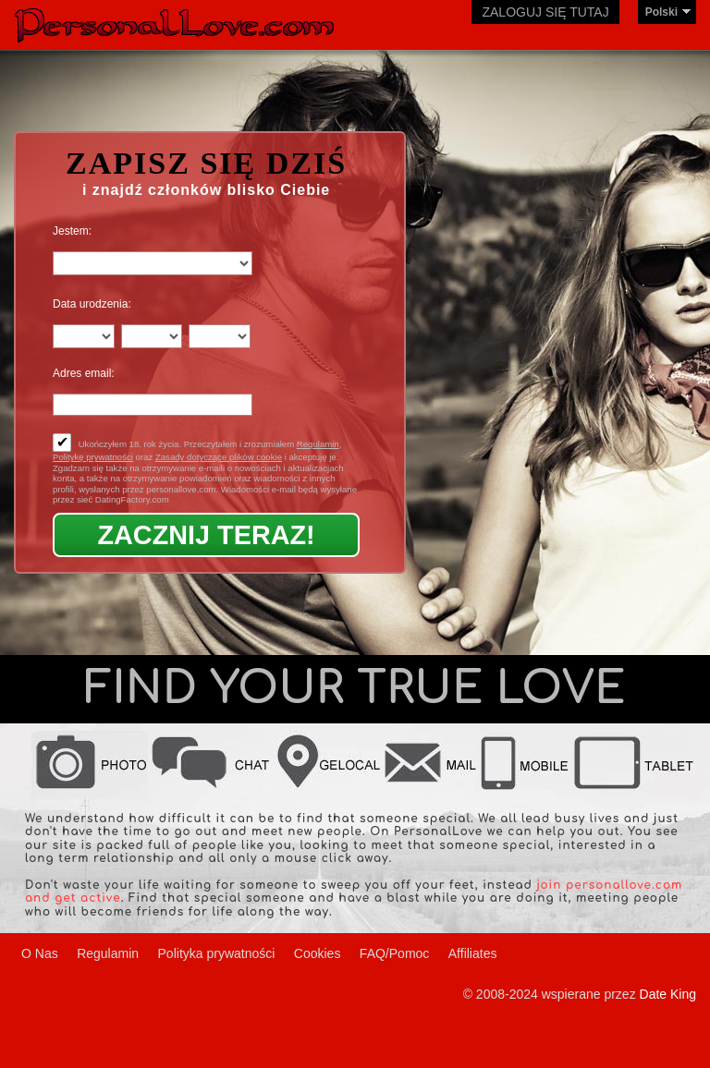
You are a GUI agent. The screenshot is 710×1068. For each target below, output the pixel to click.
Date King (668, 994)
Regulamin (318, 444)
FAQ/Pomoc (394, 953)
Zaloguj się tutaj (545, 12)
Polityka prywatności (216, 953)
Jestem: (72, 231)
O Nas (39, 953)
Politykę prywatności (93, 457)
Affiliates (472, 953)
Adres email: (84, 373)
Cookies (317, 953)
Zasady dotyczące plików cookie (218, 457)
